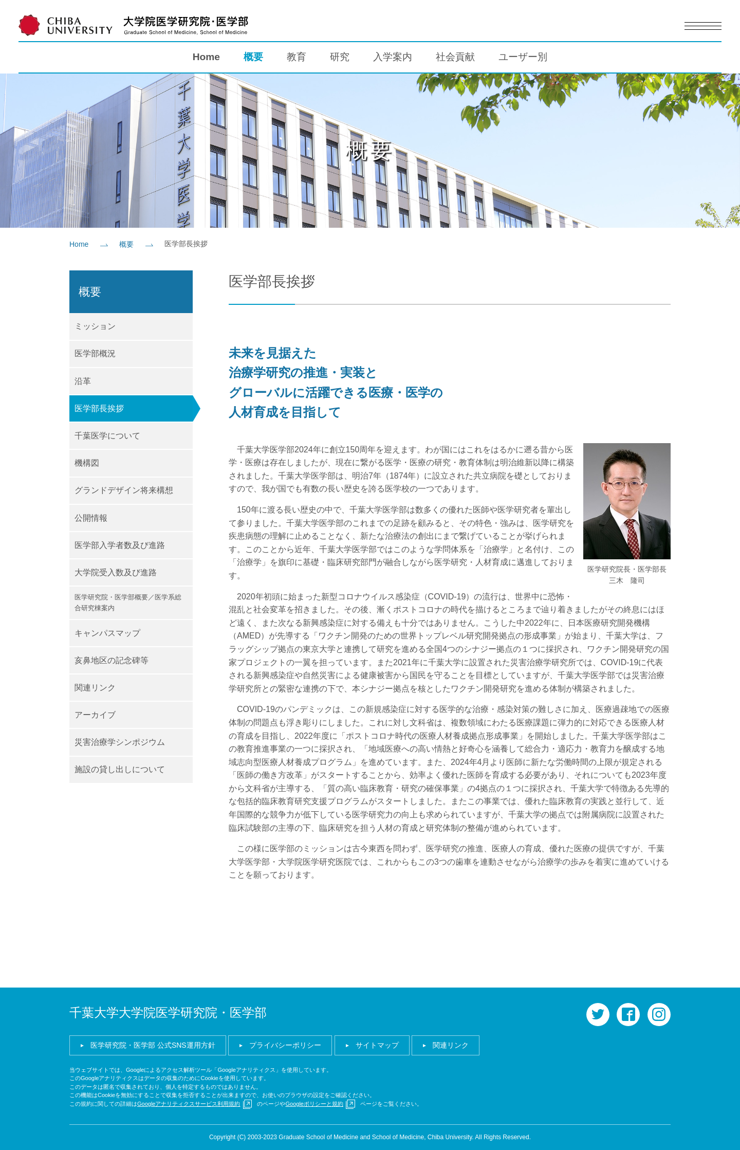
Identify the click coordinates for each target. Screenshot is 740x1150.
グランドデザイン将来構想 (124, 490)
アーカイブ (95, 714)
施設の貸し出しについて (120, 769)
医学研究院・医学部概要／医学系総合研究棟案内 (128, 602)
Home (206, 56)
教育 (296, 56)
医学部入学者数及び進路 (120, 545)
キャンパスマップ (107, 633)
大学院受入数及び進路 (116, 572)
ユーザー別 (522, 56)
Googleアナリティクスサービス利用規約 (188, 1104)
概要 (253, 56)
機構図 (87, 463)
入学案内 (392, 56)
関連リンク (95, 687)
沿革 (83, 381)
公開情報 (91, 518)
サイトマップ (377, 1045)
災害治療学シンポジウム (120, 742)
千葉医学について (107, 435)
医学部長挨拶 (99, 408)
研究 (339, 56)
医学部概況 (95, 353)
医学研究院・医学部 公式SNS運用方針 (152, 1045)
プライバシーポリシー (285, 1045)
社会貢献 (455, 56)
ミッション (95, 326)
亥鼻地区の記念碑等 (112, 660)
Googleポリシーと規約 (314, 1104)
